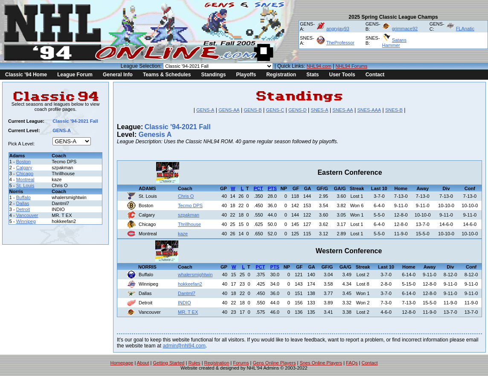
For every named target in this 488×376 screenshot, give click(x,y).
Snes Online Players (320, 362)
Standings (213, 75)
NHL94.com (319, 66)
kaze (183, 233)
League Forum (75, 75)
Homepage (122, 362)
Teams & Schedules (167, 75)
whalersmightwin (195, 274)
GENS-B (252, 110)
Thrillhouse (189, 224)
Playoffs (246, 75)
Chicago (24, 173)
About (143, 362)
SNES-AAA (369, 110)
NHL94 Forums (352, 66)
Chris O (186, 196)
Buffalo (23, 197)
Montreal (25, 179)
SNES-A (319, 110)
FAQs (352, 362)
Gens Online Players (274, 362)
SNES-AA (342, 110)
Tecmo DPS (190, 205)
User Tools (342, 75)
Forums (241, 362)
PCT (258, 188)
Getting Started (168, 362)
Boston (23, 161)
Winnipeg (26, 221)
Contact (375, 75)
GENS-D (297, 110)
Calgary (24, 167)
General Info (118, 75)
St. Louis (25, 185)
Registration (281, 75)
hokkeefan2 (190, 283)
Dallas (22, 203)
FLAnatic (465, 28)
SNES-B (394, 110)
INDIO (184, 302)
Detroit (23, 209)
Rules (194, 362)
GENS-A (205, 110)
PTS (272, 188)
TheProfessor (340, 42)
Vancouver (27, 215)
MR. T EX (188, 312)
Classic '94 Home (26, 75)
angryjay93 (337, 28)
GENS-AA (229, 110)
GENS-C (275, 110)
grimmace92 (405, 28)
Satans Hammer (394, 43)
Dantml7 (186, 293)
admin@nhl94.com (184, 346)
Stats (312, 75)
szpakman (188, 214)
